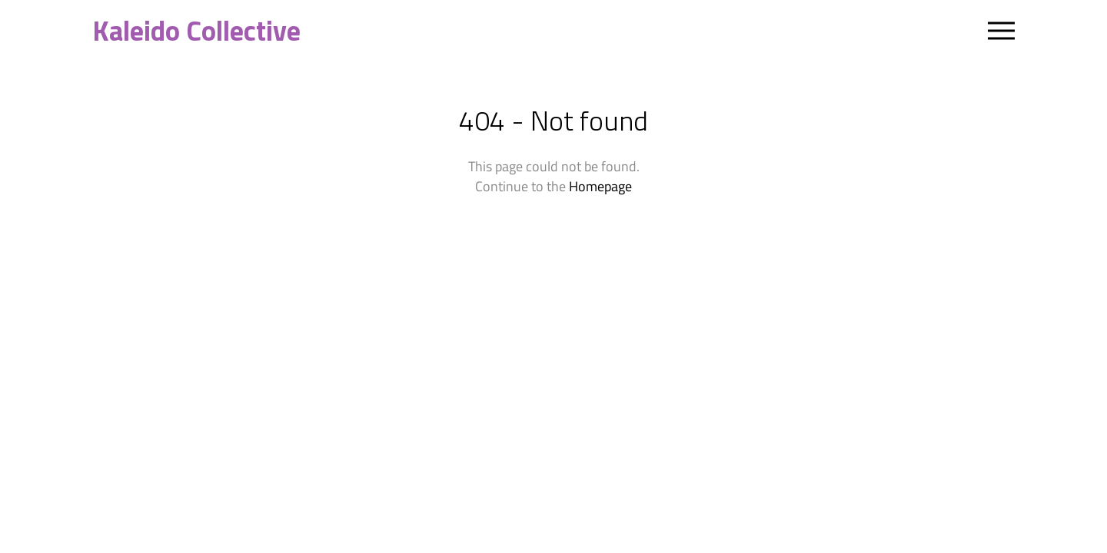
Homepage (600, 186)
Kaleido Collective (196, 31)
